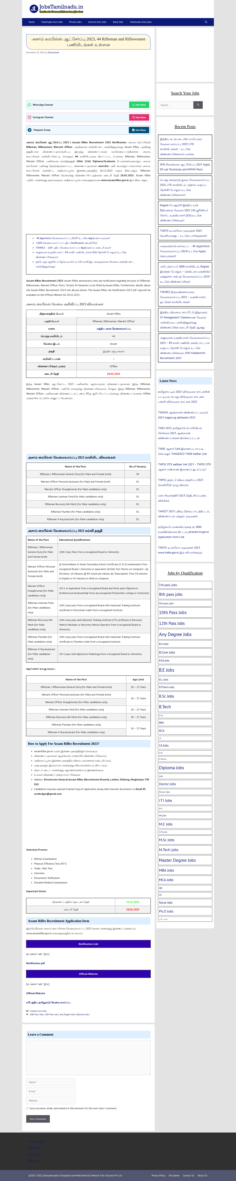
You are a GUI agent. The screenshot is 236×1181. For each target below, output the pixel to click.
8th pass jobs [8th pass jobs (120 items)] (170, 594)
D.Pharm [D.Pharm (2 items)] (163, 759)
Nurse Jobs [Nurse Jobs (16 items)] (166, 902)
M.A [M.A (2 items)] (160, 808)
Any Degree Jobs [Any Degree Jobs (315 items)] (175, 634)
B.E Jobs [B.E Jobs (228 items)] (166, 670)
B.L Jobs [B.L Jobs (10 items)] (163, 679)
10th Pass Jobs (37, 1014)
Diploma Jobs (82, 1014)
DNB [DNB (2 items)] (161, 776)
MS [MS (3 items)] (160, 895)
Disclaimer (35, 1148)
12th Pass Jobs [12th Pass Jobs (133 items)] (172, 623)
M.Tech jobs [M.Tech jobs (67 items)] (168, 849)
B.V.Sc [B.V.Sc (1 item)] (161, 715)
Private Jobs (75, 21)
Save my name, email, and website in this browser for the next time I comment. (73, 1108)
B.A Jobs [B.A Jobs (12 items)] (163, 644)
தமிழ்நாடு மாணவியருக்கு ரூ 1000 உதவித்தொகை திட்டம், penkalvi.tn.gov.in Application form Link (183, 532)
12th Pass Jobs (52, 1014)
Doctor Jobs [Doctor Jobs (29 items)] (167, 784)
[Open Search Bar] (206, 22)
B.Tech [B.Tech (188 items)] (165, 707)
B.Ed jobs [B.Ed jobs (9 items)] (164, 660)
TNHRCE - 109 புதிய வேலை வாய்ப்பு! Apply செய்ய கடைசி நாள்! (73, 247)
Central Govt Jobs (97, 21)
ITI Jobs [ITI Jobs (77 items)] (165, 800)
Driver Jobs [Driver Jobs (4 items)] (164, 791)
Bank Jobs (118, 21)
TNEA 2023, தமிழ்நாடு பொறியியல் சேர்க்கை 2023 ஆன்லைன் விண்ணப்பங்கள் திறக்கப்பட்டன (180, 433)
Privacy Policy (37, 1141)
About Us (34, 1161)
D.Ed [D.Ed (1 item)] (161, 753)
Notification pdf (35, 963)
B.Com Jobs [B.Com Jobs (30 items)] (167, 652)
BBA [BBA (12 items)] (161, 722)
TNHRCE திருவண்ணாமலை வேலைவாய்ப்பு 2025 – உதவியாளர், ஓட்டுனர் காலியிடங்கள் (183, 297)
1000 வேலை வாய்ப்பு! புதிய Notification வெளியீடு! (66, 242)
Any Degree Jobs (67, 1014)
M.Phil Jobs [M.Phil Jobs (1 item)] (163, 832)
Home (32, 21)
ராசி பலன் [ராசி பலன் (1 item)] (163, 919)
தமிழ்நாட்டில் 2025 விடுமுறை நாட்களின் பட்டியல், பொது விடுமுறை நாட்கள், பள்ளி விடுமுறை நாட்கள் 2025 (184, 397)
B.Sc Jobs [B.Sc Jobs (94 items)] (166, 696)
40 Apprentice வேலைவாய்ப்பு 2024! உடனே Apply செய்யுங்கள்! (73, 238)
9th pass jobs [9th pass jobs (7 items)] (166, 603)
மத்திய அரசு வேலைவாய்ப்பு (114, 328)
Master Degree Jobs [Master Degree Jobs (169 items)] (177, 860)
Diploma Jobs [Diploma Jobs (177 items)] (171, 768)
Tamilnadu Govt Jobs (52, 21)
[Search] (198, 105)
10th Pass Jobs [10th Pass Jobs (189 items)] (173, 612)
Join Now (139, 104)
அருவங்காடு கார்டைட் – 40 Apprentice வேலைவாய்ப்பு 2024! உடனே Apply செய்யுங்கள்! (185, 251)
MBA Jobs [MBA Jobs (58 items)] (166, 870)
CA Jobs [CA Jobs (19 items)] (164, 745)
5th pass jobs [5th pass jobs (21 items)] (168, 585)
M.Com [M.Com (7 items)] (162, 815)
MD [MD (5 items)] (160, 888)
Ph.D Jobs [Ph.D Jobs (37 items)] (166, 911)
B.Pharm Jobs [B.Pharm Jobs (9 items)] (166, 687)
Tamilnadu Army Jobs (141, 21)
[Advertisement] (88, 77)
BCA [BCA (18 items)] (161, 731)
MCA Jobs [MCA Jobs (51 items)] (166, 879)
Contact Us (35, 1154)
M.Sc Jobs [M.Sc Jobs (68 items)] (166, 839)
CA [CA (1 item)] (160, 738)
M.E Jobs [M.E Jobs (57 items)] (166, 824)
